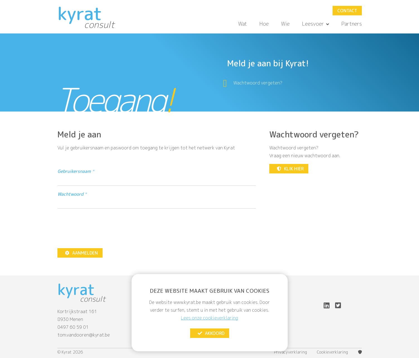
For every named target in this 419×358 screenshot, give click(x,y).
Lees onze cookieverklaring (209, 318)
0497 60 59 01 (73, 327)
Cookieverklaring (332, 352)
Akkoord (210, 333)
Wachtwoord (70, 194)
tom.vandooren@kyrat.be (83, 335)
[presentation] (99, 228)
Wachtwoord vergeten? (257, 83)
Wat (242, 23)
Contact (347, 11)
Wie (285, 23)
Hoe (264, 23)
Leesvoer (315, 23)
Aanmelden (81, 253)
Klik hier (290, 169)
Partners (351, 23)
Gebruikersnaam (74, 171)
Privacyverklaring (290, 352)
